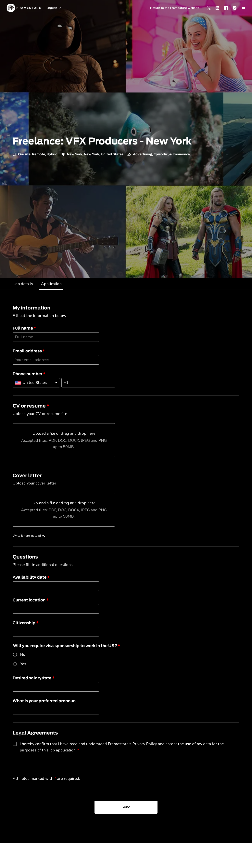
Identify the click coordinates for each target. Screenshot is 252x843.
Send (126, 807)
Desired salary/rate (34, 678)
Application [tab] (51, 283)
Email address (29, 351)
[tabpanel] (126, 564)
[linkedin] (217, 8)
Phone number (29, 374)
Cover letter (27, 475)
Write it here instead (29, 536)
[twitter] (209, 8)
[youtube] (243, 8)
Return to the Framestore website (174, 8)
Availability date (31, 577)
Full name (24, 328)
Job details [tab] (23, 283)
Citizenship (26, 623)
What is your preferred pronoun (44, 701)
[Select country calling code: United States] (36, 382)
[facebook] (226, 8)
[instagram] (235, 8)
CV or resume (31, 406)
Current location (31, 600)
